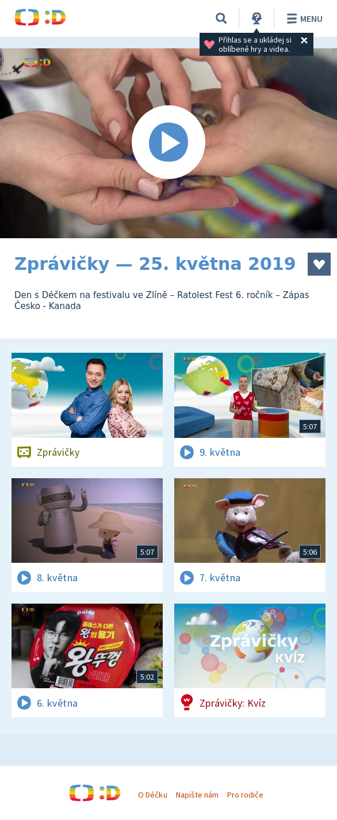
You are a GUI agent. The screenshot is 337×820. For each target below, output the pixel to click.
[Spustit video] (168, 143)
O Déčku (152, 795)
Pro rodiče (245, 795)
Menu (303, 18)
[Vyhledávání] (221, 18)
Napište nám (197, 795)
